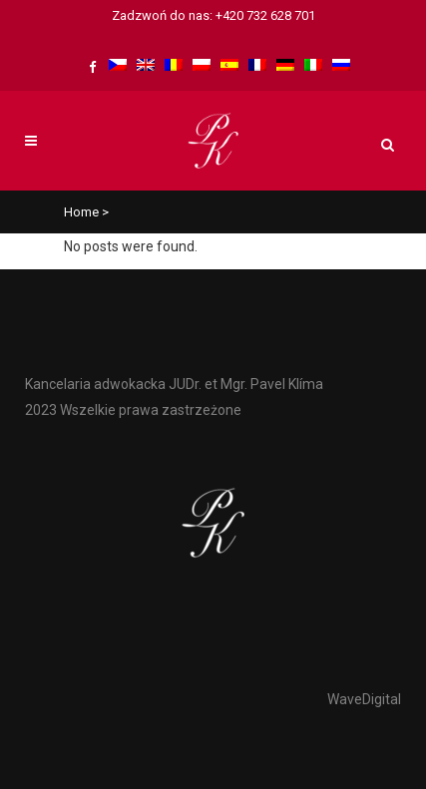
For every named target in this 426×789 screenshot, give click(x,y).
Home (81, 211)
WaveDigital (364, 699)
